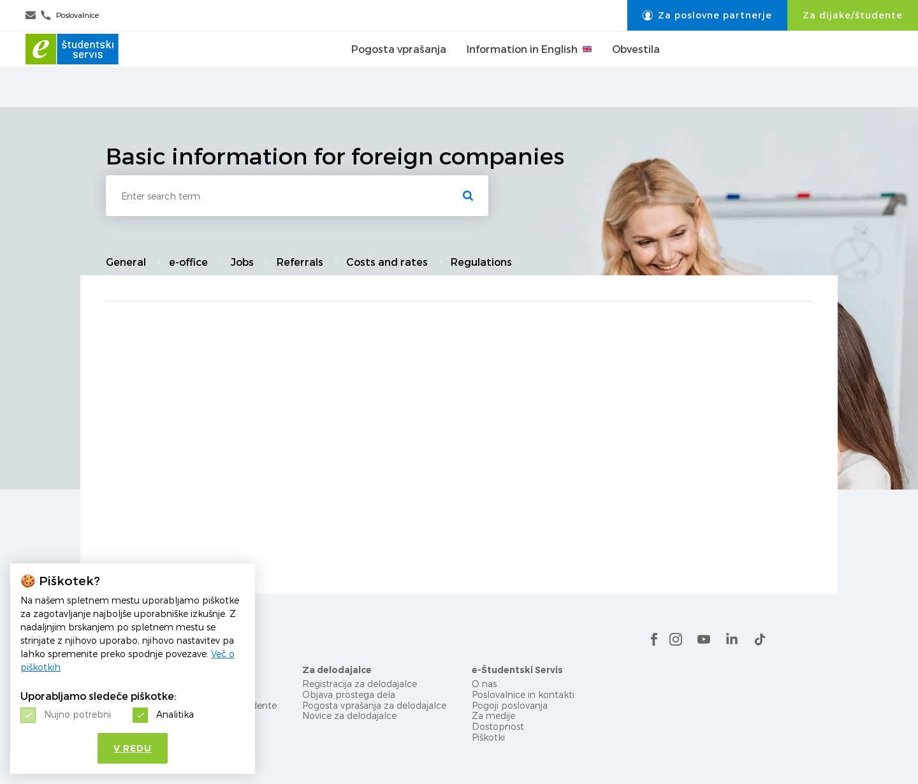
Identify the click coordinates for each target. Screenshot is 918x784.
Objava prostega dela (348, 694)
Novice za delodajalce (349, 715)
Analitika (175, 714)
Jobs (242, 262)
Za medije (493, 715)
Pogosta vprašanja (398, 69)
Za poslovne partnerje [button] (707, 15)
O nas (484, 683)
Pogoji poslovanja (510, 705)
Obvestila (636, 69)
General (126, 262)
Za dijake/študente (853, 15)
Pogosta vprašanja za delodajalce (374, 705)
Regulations (481, 262)
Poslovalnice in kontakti (523, 694)
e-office (188, 262)
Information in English (529, 69)
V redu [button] (132, 748)
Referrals (300, 262)
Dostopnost (498, 726)
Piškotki (488, 737)
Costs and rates (387, 262)
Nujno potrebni (77, 714)
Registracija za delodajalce (359, 683)
